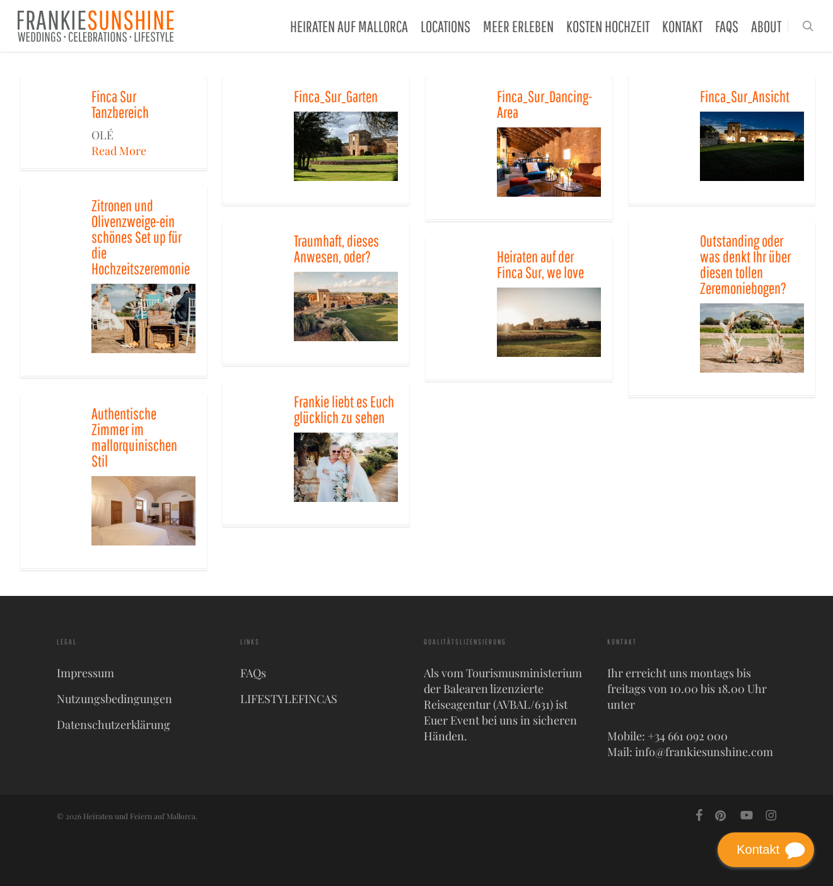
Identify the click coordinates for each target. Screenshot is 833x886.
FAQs (253, 672)
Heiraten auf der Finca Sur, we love (540, 264)
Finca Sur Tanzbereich (120, 104)
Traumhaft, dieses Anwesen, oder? (336, 248)
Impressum (85, 672)
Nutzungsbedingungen (114, 698)
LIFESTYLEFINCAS (288, 698)
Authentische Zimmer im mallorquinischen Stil (134, 437)
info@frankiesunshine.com (704, 751)
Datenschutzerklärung (113, 724)
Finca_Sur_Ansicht (744, 96)
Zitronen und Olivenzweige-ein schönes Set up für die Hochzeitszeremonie (140, 236)
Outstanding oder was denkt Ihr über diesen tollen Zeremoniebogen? (745, 264)
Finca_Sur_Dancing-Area (544, 104)
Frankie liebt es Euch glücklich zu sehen (344, 409)
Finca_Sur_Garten (336, 96)
